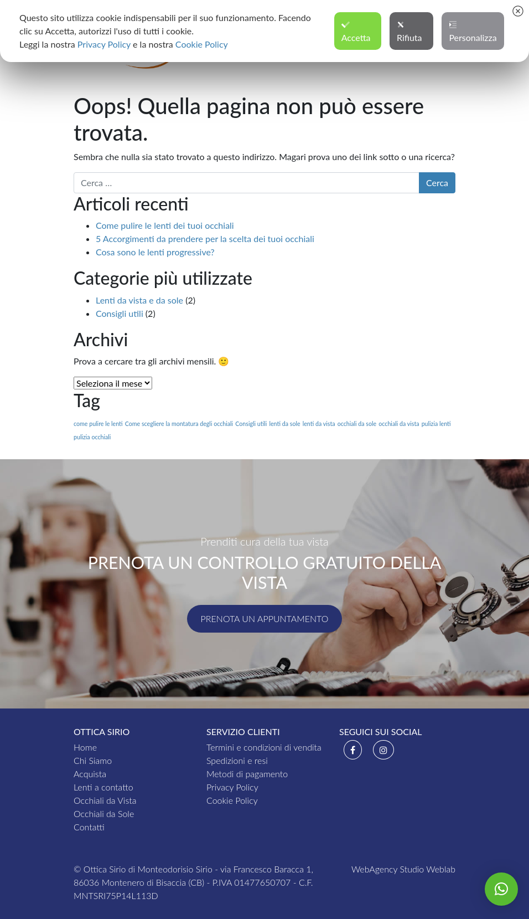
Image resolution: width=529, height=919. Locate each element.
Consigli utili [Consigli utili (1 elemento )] (251, 423)
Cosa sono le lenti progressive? (155, 252)
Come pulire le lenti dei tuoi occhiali (165, 225)
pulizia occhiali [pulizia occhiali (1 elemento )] (92, 436)
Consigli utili (119, 313)
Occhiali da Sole (104, 813)
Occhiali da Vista (105, 800)
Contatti (89, 827)
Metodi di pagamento (247, 773)
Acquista (90, 773)
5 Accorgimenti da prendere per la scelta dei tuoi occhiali (205, 238)
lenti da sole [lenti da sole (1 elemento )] (284, 423)
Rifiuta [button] (409, 31)
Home (85, 747)
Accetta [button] (356, 31)
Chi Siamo (93, 760)
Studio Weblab (427, 869)
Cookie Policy (232, 800)
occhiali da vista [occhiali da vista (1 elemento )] (398, 423)
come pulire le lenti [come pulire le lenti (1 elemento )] (98, 423)
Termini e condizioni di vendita (263, 747)
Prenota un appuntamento (265, 618)
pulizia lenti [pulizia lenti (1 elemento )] (436, 423)
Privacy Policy (232, 787)
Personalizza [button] (472, 31)
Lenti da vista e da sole (139, 300)
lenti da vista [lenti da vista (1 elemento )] (319, 423)
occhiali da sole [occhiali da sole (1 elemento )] (357, 423)
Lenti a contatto (103, 787)
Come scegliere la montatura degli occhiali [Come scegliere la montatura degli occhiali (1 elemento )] (179, 423)
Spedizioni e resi (237, 760)
